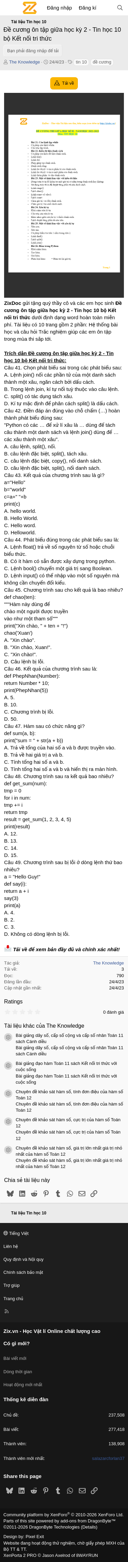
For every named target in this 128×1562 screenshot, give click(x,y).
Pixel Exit (35, 1536)
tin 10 (81, 62)
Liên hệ (10, 1246)
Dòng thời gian (17, 1371)
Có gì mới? (16, 1343)
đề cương (102, 62)
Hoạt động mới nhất (22, 1384)
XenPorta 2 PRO (20, 1555)
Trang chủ (13, 1298)
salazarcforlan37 (108, 1458)
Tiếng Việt (16, 1233)
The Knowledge (24, 62)
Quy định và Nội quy (23, 1259)
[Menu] (8, 8)
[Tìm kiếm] (120, 8)
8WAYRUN (87, 1555)
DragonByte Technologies (54, 1527)
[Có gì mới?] (106, 8)
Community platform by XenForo (63, 1514)
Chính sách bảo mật (23, 1272)
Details (89, 1527)
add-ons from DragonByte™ (88, 1520)
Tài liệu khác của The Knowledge (44, 1026)
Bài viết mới (14, 1358)
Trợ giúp (11, 1285)
